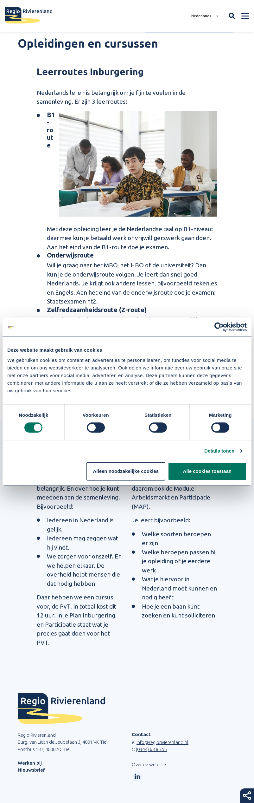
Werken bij (30, 763)
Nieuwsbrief (31, 770)
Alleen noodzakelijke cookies (126, 471)
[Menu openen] (245, 16)
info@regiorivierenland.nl (162, 742)
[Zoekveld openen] (232, 16)
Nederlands (201, 16)
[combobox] (205, 15)
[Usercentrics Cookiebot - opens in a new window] (219, 327)
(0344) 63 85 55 (151, 749)
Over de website (149, 764)
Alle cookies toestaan (207, 471)
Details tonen (219, 451)
